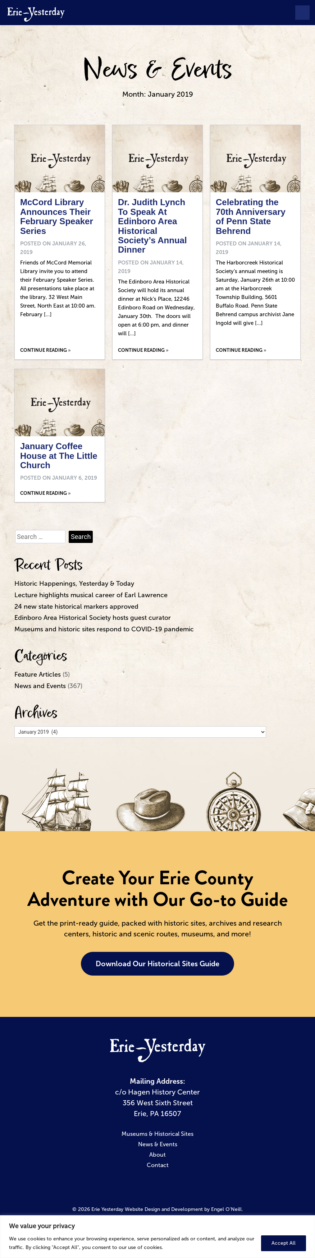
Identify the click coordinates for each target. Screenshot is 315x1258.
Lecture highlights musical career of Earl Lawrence (91, 595)
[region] (157, 1236)
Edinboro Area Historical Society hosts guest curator (92, 617)
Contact (158, 1165)
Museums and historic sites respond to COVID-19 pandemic (104, 629)
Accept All (283, 1243)
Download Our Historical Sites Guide (157, 964)
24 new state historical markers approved (76, 606)
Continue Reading (43, 350)
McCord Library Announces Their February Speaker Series (56, 216)
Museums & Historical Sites (157, 1134)
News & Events (158, 70)
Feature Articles (37, 674)
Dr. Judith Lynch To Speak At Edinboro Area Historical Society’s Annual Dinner (152, 225)
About (157, 1155)
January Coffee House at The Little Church (58, 455)
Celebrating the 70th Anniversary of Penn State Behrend (251, 216)
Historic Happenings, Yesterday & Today (74, 583)
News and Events (40, 686)
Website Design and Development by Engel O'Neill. (184, 1209)
